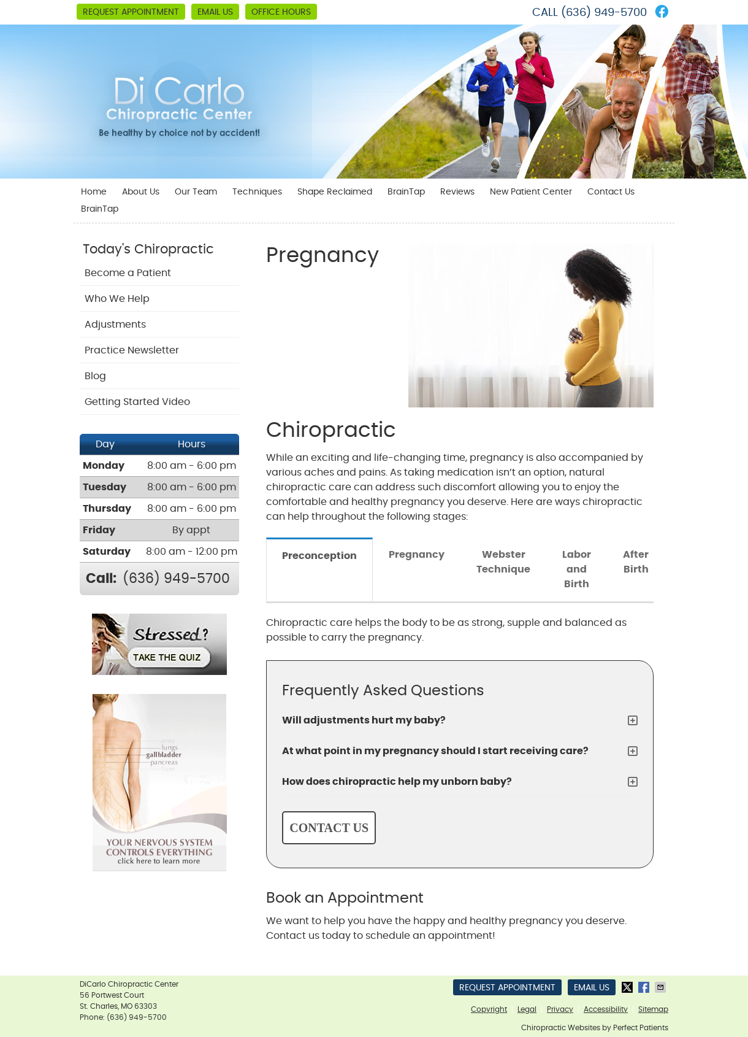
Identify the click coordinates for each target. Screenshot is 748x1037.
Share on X (628, 987)
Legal (526, 1009)
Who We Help (117, 299)
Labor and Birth (576, 569)
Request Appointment (131, 12)
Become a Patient (128, 273)
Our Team (196, 192)
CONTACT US (328, 828)
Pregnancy (417, 555)
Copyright (489, 1009)
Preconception (319, 556)
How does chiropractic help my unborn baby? (397, 782)
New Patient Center (531, 192)
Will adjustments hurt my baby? (364, 720)
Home (94, 192)
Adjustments (115, 325)
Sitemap (653, 1009)
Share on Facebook (645, 987)
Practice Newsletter (132, 350)
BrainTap (406, 192)
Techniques (257, 192)
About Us (140, 192)
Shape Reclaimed (334, 192)
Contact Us (611, 192)
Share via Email (661, 987)
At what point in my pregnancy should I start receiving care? (435, 751)
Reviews (457, 192)
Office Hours (281, 12)
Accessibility (606, 1009)
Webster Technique (503, 562)
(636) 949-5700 (604, 12)
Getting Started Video (137, 402)
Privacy (560, 1009)
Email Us (215, 12)
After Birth (636, 562)
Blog (95, 376)
